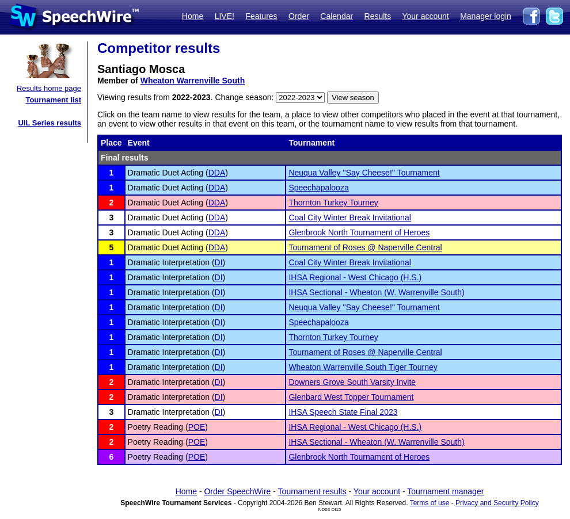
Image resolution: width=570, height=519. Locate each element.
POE (197, 427)
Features (261, 16)
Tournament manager (445, 491)
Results (378, 16)
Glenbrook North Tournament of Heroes (359, 232)
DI (219, 262)
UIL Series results (49, 123)
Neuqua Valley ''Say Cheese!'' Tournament (363, 172)
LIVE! (224, 16)
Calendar (336, 16)
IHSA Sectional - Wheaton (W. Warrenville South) (376, 292)
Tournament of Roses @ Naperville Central (365, 247)
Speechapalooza (318, 187)
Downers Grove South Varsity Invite (352, 382)
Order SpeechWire (237, 491)
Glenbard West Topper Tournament (350, 397)
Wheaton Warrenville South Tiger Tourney (362, 367)
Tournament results (312, 491)
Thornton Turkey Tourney (333, 202)
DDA (217, 172)
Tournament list (53, 100)
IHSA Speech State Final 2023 (342, 412)
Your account (425, 16)
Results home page (49, 88)
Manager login (485, 16)
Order (298, 16)
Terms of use (430, 503)
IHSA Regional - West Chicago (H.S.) (354, 277)
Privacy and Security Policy (497, 503)
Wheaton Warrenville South (192, 80)
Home (192, 16)
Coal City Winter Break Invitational (349, 217)
